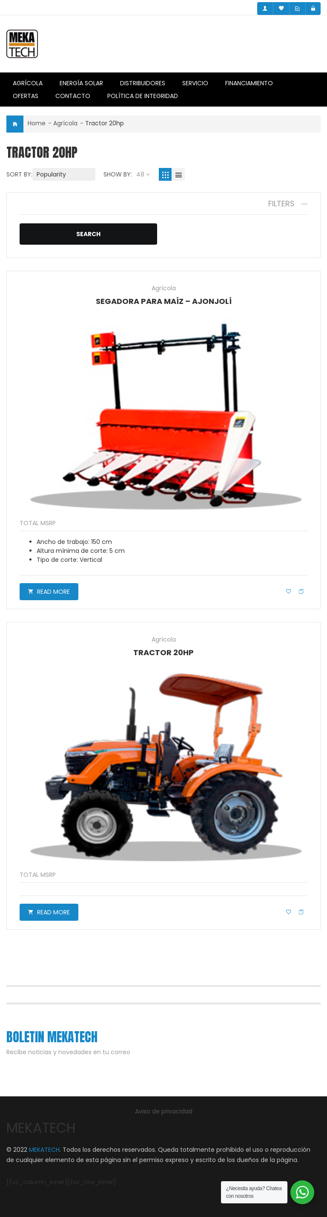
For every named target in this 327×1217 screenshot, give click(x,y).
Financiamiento (249, 83)
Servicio (195, 83)
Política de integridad (142, 96)
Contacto (72, 96)
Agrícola (28, 83)
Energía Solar (81, 83)
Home (37, 123)
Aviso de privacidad (163, 1111)
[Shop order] (63, 174)
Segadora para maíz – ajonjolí (164, 301)
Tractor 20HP (163, 652)
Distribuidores (142, 83)
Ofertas (25, 96)
